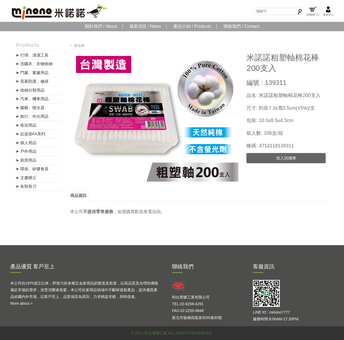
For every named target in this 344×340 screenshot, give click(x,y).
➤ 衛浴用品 (26, 125)
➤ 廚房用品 (26, 160)
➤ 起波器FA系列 (31, 133)
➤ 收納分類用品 (30, 90)
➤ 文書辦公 (26, 177)
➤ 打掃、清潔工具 (32, 55)
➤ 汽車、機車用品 (32, 98)
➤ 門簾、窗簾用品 (32, 72)
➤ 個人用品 (26, 142)
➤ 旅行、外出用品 (32, 116)
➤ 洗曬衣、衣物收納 (34, 63)
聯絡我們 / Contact (241, 26)
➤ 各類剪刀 (26, 186)
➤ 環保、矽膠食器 (32, 168)
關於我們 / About (101, 26)
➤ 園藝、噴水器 (30, 107)
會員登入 (328, 11)
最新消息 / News (145, 26)
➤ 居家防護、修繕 (32, 81)
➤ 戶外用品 (26, 151)
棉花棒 (79, 46)
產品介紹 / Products (192, 26)
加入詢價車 (286, 158)
